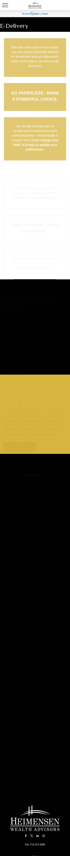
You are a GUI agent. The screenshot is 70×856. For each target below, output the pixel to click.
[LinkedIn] (37, 835)
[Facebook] (25, 835)
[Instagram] (43, 835)
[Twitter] (31, 835)
